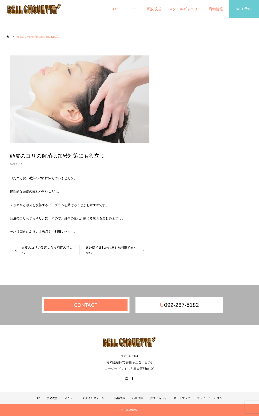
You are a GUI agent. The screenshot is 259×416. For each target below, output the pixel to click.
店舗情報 (216, 9)
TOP (114, 9)
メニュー (133, 9)
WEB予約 (244, 9)
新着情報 (137, 398)
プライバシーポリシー (211, 398)
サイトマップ (182, 398)
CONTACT (86, 305)
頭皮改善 (154, 9)
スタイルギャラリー (185, 9)
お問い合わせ (158, 398)
